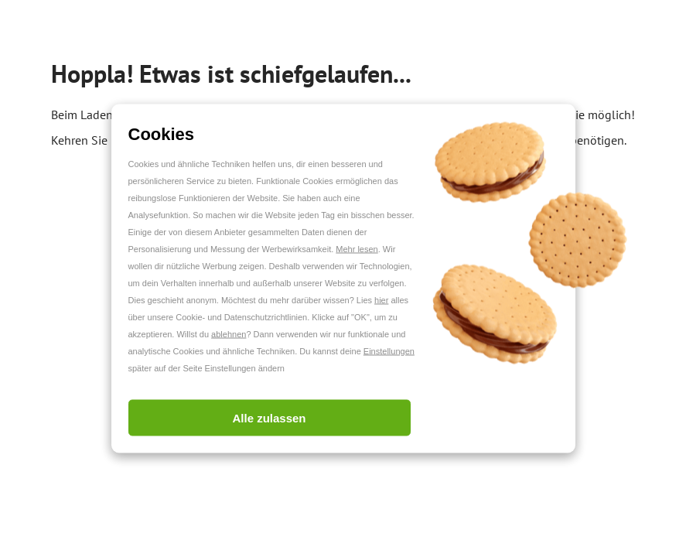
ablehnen (228, 334)
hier (381, 300)
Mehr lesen (356, 249)
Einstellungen (389, 351)
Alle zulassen (268, 418)
